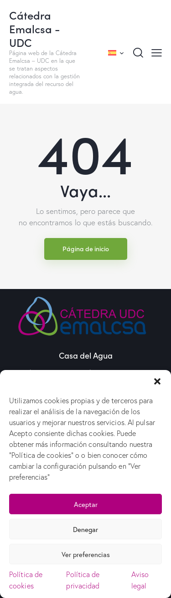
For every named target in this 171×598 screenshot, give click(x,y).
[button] (157, 381)
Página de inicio (85, 248)
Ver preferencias (86, 554)
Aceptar (86, 504)
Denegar (85, 529)
